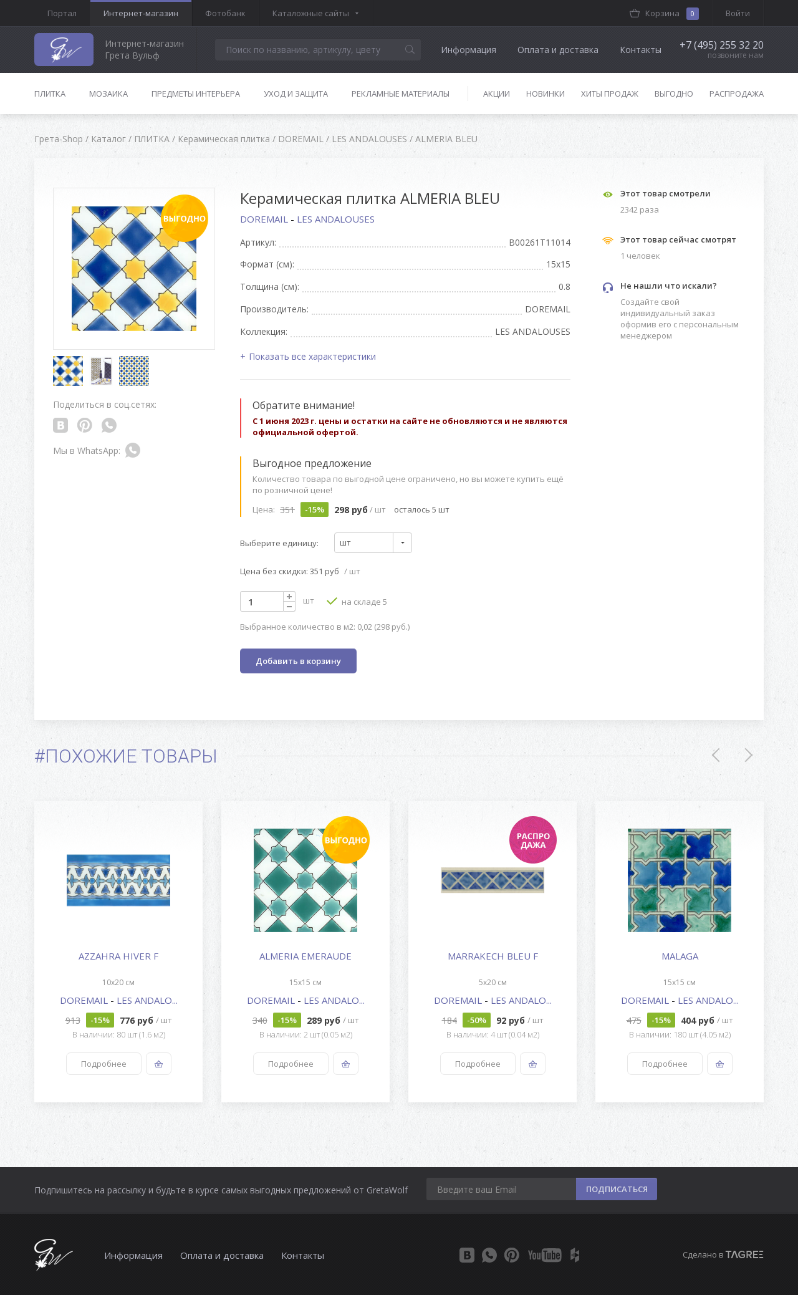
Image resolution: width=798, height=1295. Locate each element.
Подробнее (104, 1063)
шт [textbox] (345, 542)
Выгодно (674, 93)
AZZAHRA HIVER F (118, 956)
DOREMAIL (265, 219)
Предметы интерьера (195, 93)
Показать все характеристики (312, 356)
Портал (62, 13)
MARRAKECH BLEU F (493, 956)
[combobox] (373, 542)
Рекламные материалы (400, 93)
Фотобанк (225, 13)
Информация (468, 49)
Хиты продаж (609, 93)
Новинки (545, 93)
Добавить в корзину (298, 661)
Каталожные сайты (310, 13)
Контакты (640, 49)
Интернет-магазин (140, 13)
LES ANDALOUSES (336, 219)
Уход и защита (296, 93)
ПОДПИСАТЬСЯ (617, 1189)
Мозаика (108, 93)
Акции (496, 93)
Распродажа (736, 93)
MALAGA (679, 956)
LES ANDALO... (147, 1000)
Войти (738, 13)
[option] (118, 951)
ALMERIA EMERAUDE (305, 956)
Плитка (49, 93)
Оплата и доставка (557, 49)
